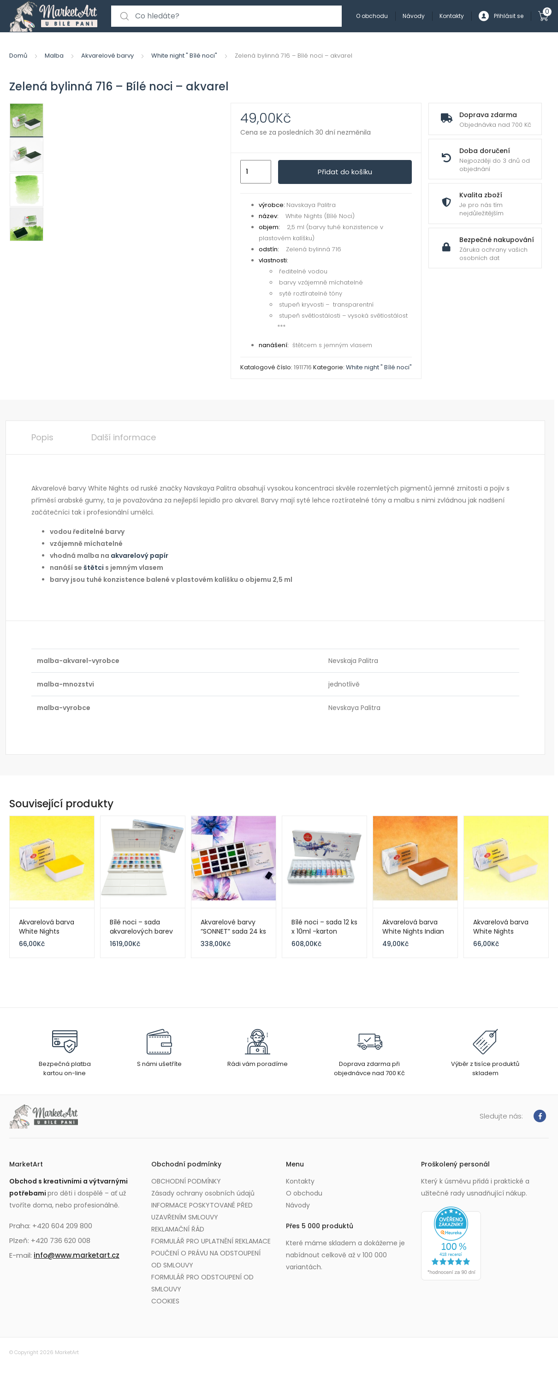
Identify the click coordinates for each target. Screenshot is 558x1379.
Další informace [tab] (123, 437)
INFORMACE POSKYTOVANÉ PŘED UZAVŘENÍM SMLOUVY (202, 1211)
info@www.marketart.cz (76, 1255)
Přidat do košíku (345, 172)
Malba (54, 55)
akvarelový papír (139, 555)
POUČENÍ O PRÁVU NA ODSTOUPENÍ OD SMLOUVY (206, 1259)
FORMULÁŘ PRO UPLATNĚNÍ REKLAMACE (211, 1241)
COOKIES (165, 1301)
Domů (18, 55)
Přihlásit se (501, 16)
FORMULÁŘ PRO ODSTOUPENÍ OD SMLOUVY (202, 1283)
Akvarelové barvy (107, 55)
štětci (93, 567)
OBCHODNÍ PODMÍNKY (186, 1181)
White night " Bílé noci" (184, 55)
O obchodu (372, 16)
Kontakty (451, 16)
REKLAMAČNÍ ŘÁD (177, 1229)
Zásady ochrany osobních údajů (203, 1193)
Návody (414, 16)
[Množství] (255, 172)
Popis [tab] (42, 437)
